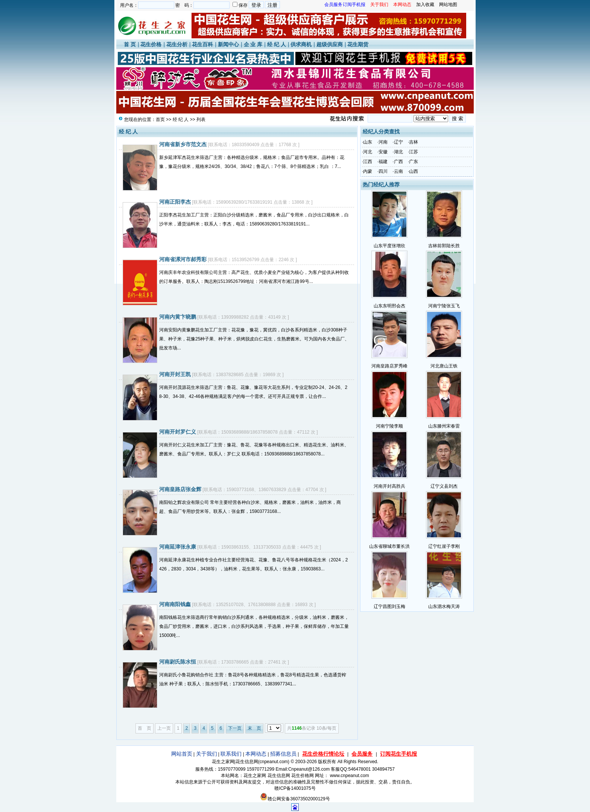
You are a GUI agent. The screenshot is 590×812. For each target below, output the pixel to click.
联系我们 (231, 754)
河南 (383, 142)
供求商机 (301, 44)
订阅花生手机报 (398, 754)
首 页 (130, 44)
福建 (383, 161)
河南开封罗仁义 (177, 432)
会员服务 (362, 754)
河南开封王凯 (175, 374)
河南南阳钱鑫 (175, 604)
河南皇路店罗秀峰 (389, 366)
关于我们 (206, 754)
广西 (398, 161)
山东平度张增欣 (389, 245)
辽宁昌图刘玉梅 (389, 606)
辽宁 (398, 142)
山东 (367, 142)
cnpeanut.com (274, 761)
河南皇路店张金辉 (180, 489)
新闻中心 (228, 44)
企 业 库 (253, 44)
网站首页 (181, 754)
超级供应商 (329, 44)
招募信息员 (283, 754)
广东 (413, 161)
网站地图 (448, 4)
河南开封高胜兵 (389, 486)
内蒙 (367, 171)
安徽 (383, 151)
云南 (398, 171)
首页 (160, 119)
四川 (383, 171)
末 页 (254, 728)
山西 (413, 171)
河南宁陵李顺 (389, 426)
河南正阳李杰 (175, 202)
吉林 (413, 142)
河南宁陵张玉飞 (444, 305)
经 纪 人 (276, 44)
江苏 (413, 151)
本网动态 (255, 754)
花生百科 (202, 44)
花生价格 (150, 44)
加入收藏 (425, 4)
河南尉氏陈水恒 (177, 662)
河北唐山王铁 (444, 366)
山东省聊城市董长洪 (389, 546)
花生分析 (176, 44)
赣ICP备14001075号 (294, 788)
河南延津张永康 (177, 547)
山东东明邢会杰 (389, 305)
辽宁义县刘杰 (444, 486)
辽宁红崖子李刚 (444, 546)
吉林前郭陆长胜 (444, 245)
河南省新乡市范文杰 (183, 144)
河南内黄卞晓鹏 (177, 317)
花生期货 (357, 44)
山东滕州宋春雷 (444, 426)
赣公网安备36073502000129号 (295, 798)
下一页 (235, 728)
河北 (367, 151)
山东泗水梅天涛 (444, 606)
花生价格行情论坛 (323, 754)
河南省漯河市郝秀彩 (183, 259)
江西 (367, 161)
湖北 (398, 151)
